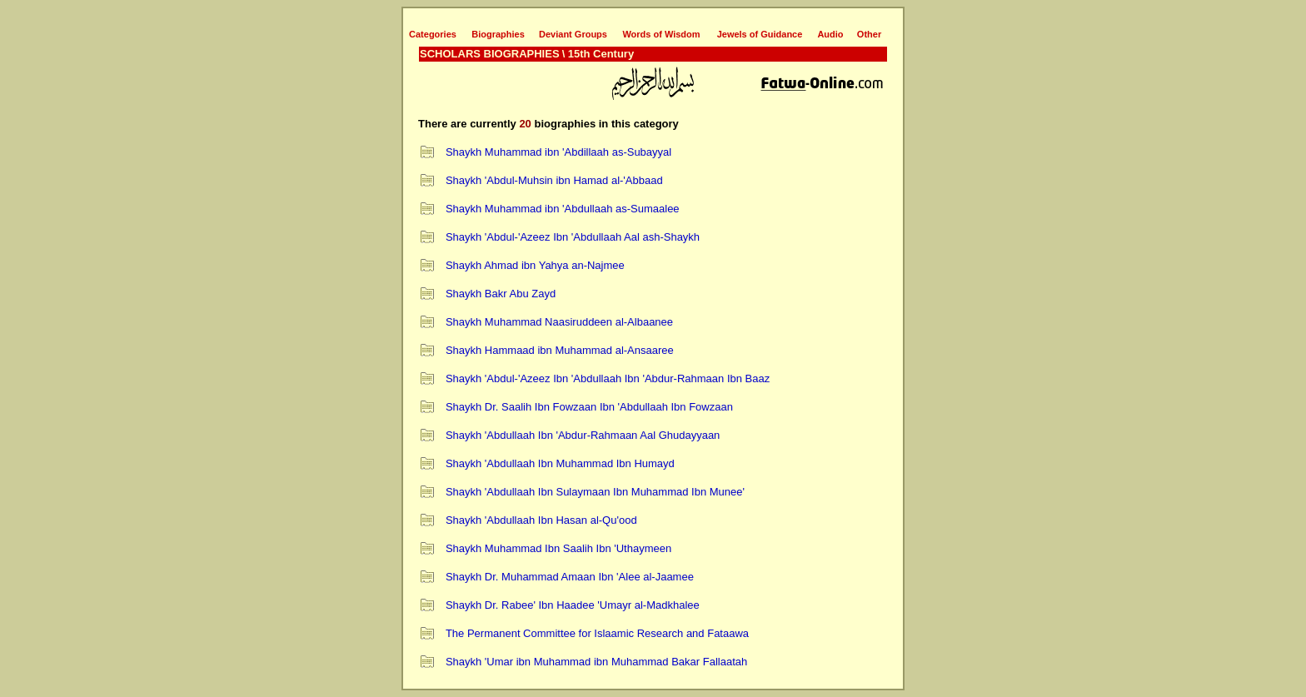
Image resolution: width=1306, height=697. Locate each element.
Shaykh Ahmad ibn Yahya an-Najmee (535, 265)
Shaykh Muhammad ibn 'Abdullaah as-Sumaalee (563, 208)
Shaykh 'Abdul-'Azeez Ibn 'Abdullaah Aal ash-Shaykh (573, 237)
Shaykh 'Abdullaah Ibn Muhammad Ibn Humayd (560, 463)
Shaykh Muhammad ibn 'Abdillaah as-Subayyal (558, 152)
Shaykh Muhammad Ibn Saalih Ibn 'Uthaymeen (558, 548)
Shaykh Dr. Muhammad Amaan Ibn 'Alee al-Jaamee (570, 576)
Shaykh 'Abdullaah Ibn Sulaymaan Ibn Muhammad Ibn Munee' (595, 491)
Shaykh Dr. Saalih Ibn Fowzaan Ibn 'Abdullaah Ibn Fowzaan (589, 407)
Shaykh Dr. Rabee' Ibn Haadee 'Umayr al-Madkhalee (573, 605)
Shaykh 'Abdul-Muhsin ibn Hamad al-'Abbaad (554, 180)
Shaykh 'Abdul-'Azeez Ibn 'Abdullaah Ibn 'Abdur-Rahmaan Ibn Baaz (608, 378)
